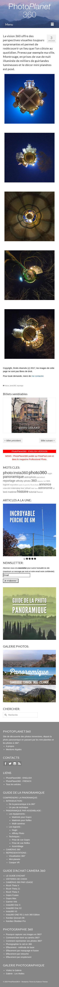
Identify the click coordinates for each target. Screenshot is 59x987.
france (7, 386)
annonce (45, 484)
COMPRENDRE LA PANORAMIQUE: (20, 797)
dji (54, 488)
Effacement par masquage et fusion (22, 950)
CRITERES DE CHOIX (16, 879)
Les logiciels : (15, 827)
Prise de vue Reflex (21, 843)
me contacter (37, 376)
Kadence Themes (42, 982)
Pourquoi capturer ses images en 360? (24, 934)
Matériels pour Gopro (22, 817)
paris (21, 485)
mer (32, 488)
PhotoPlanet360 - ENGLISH (19, 778)
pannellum (41, 477)
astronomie (45, 488)
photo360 (13, 386)
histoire (22, 491)
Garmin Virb (11, 902)
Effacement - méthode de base (20, 947)
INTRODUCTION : (14, 801)
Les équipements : (17, 814)
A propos (10, 746)
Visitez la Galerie (14, 970)
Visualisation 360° (17, 856)
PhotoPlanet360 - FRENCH (18, 781)
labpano (40, 481)
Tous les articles (13, 784)
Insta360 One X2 (14, 908)
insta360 (21, 473)
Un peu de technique (18, 807)
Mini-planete (14, 859)
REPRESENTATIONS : (16, 853)
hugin (49, 473)
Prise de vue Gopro (21, 840)
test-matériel (10, 492)
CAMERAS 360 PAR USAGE (19, 882)
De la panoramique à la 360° (22, 804)
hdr (45, 481)
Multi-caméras (18, 823)
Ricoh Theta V (12, 885)
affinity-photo (23, 480)
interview (15, 488)
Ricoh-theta (34, 485)
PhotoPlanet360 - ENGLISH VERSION (29, 451)
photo (8, 473)
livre (36, 488)
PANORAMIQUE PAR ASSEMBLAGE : (24, 810)
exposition (14, 485)
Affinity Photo (18, 833)
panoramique (13, 477)
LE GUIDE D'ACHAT (15, 876)
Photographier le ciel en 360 (19, 944)
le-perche (26, 485)
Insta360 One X (13, 905)
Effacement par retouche (17, 954)
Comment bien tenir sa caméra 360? (23, 937)
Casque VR (14, 862)
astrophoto (30, 477)
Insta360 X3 (11, 911)
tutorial (32, 492)
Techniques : (15, 836)
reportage (20, 386)
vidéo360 (7, 488)
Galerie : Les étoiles (15, 973)
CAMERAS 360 (13, 849)
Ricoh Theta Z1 (13, 889)
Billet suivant (47, 440)
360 (34, 480)
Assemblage (17, 846)
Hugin (14, 830)
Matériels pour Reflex (22, 820)
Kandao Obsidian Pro (16, 921)
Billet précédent (13, 440)
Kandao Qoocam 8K (15, 918)
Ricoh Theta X (12, 892)
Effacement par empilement (18, 957)
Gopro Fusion (12, 895)
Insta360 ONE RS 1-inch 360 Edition (23, 914)
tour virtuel (25, 488)
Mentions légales (14, 749)
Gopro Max (11, 898)
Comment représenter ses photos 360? (24, 941)
